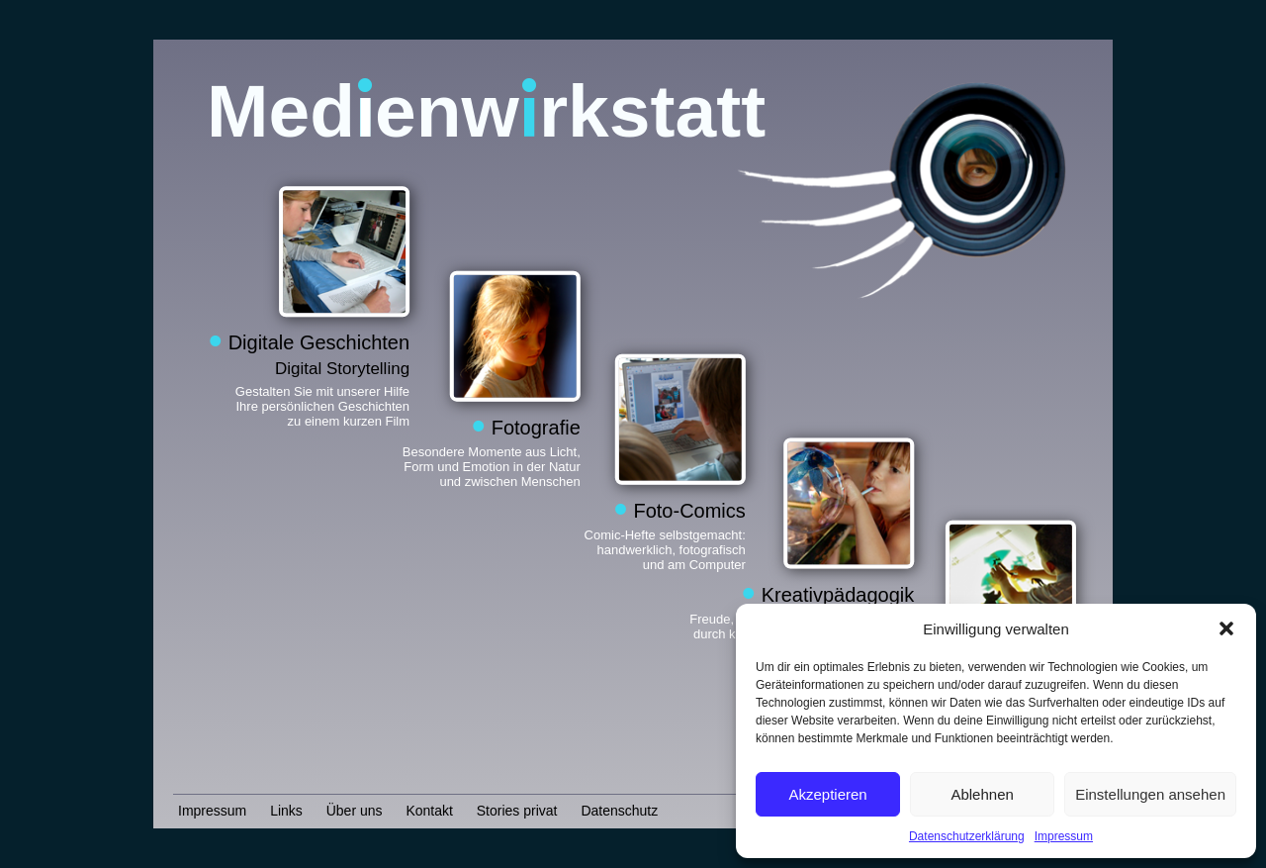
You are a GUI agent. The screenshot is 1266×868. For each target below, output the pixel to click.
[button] (1226, 628)
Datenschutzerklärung (967, 836)
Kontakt (429, 811)
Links (286, 811)
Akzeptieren (827, 794)
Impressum (1064, 836)
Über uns (354, 811)
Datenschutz (619, 811)
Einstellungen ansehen (1150, 794)
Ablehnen (981, 794)
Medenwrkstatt (486, 110)
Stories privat (517, 811)
